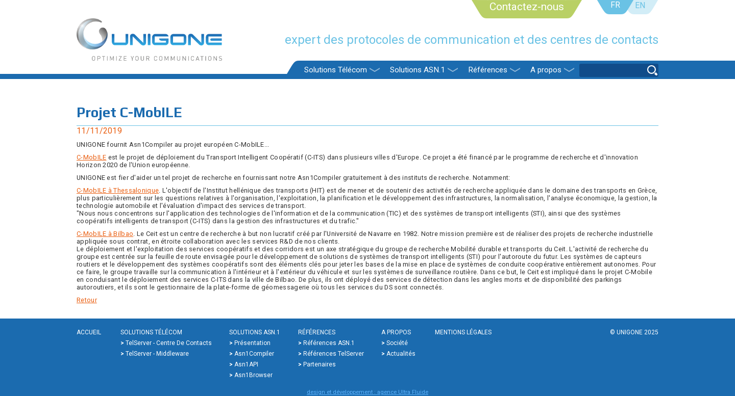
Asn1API (246, 364)
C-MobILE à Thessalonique (118, 190)
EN (640, 5)
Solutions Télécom (335, 69)
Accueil (89, 332)
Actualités (400, 353)
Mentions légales (463, 332)
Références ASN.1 (329, 343)
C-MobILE (91, 157)
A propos (545, 69)
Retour (87, 300)
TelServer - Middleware (157, 353)
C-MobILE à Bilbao (105, 233)
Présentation (252, 343)
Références (487, 69)
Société (397, 343)
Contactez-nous (526, 7)
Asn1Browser (253, 375)
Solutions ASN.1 (417, 69)
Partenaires (319, 364)
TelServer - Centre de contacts (169, 343)
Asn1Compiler (254, 353)
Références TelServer (333, 353)
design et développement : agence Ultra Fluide (367, 392)
